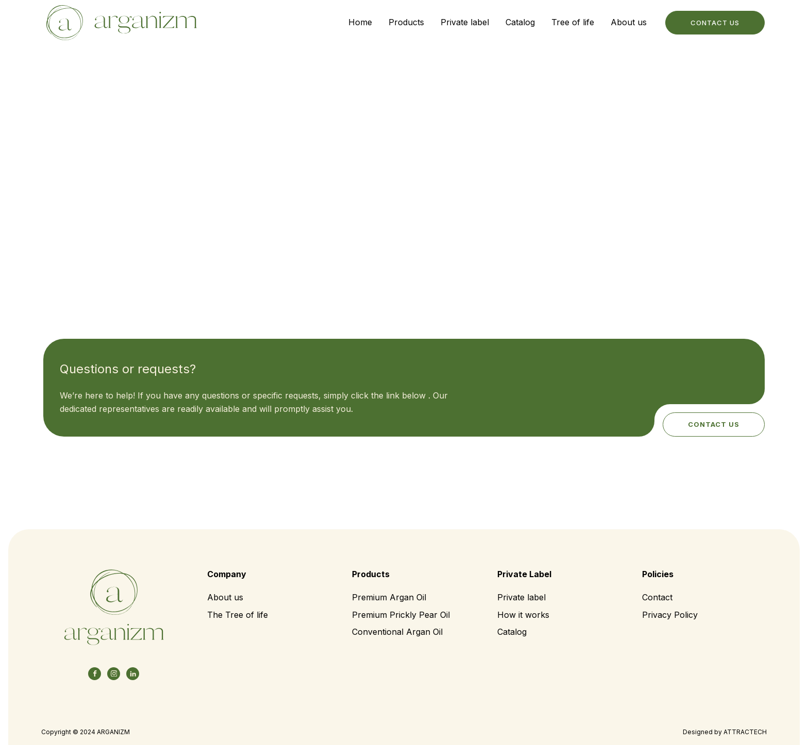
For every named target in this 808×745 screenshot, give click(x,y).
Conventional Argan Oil (397, 632)
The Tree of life (237, 615)
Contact (657, 597)
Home (360, 22)
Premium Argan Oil (389, 597)
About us (629, 22)
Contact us (713, 424)
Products (406, 22)
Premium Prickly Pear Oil (401, 615)
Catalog (520, 22)
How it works (523, 615)
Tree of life (572, 22)
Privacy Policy (670, 615)
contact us (715, 23)
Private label (465, 22)
